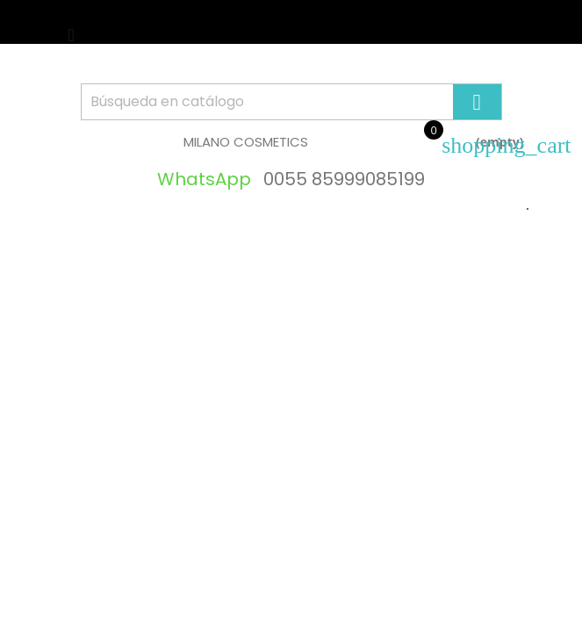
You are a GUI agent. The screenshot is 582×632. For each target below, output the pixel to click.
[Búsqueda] (291, 101)
